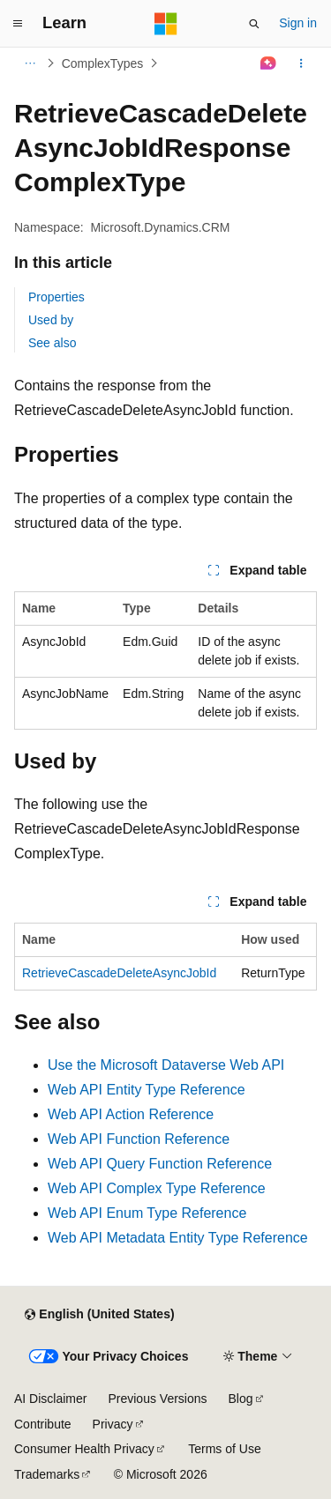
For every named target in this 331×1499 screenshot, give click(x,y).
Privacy (113, 1424)
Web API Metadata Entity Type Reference (178, 1237)
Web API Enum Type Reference (147, 1213)
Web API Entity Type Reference (146, 1089)
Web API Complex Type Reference (157, 1188)
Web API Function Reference (138, 1139)
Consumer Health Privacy (84, 1449)
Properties (56, 297)
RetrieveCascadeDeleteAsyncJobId (119, 973)
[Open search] (254, 24)
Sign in (298, 23)
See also (52, 343)
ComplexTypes (103, 63)
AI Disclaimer (50, 1398)
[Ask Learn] (269, 63)
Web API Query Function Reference (160, 1163)
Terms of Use (224, 1449)
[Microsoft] (165, 23)
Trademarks (46, 1474)
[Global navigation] (17, 24)
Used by (50, 320)
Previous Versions (157, 1398)
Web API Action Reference (131, 1114)
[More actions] (301, 63)
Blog (241, 1398)
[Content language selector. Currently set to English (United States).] (99, 1315)
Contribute (42, 1424)
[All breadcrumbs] (29, 63)
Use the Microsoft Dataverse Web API (166, 1064)
